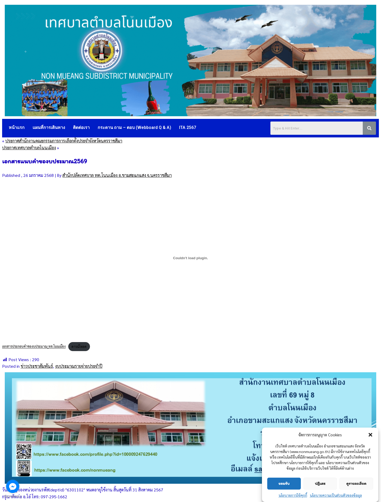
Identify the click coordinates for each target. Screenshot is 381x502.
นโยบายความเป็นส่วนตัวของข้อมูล (336, 495)
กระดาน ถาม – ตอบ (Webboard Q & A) (134, 127)
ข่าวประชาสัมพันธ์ (37, 366)
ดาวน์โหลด (79, 346)
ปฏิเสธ (320, 483)
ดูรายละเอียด (356, 483)
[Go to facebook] (12, 486)
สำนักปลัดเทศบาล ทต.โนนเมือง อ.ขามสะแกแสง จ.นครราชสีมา (117, 175)
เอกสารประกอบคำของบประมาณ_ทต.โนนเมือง (34, 346)
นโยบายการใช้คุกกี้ (293, 495)
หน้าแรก (17, 127)
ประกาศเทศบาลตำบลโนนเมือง (29, 147)
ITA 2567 (187, 127)
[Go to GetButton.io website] (12, 496)
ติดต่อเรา (81, 127)
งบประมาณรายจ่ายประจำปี (78, 366)
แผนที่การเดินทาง (49, 127)
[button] (370, 434)
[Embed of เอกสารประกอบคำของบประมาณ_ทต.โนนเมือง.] (190, 257)
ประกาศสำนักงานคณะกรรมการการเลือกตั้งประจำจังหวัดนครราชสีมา (63, 141)
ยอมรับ (283, 483)
